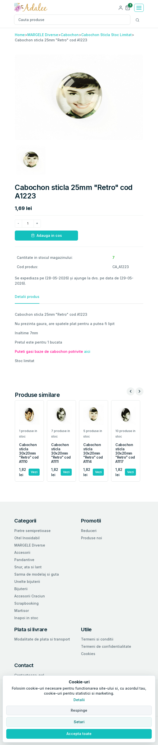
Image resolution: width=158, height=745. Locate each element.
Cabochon (70, 35)
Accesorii (22, 552)
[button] (127, 7)
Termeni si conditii (97, 639)
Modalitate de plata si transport (42, 639)
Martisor (21, 610)
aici (87, 351)
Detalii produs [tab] (27, 296)
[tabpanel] (79, 337)
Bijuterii (21, 589)
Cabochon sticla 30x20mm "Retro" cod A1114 (93, 453)
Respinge (79, 710)
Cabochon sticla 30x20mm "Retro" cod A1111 (61, 453)
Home (20, 35)
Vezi (34, 472)
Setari (79, 722)
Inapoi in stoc (26, 618)
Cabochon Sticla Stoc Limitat (106, 35)
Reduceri (89, 530)
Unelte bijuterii (27, 581)
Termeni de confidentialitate (106, 646)
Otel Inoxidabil (27, 538)
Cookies (88, 654)
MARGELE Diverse (42, 35)
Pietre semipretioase (32, 530)
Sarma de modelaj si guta (36, 574)
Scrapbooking (26, 603)
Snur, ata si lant (28, 567)
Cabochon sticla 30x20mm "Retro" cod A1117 (125, 453)
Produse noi (91, 538)
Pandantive (24, 560)
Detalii (79, 700)
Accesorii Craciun (29, 596)
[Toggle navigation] (139, 8)
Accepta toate (79, 733)
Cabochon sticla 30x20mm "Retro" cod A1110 (29, 453)
